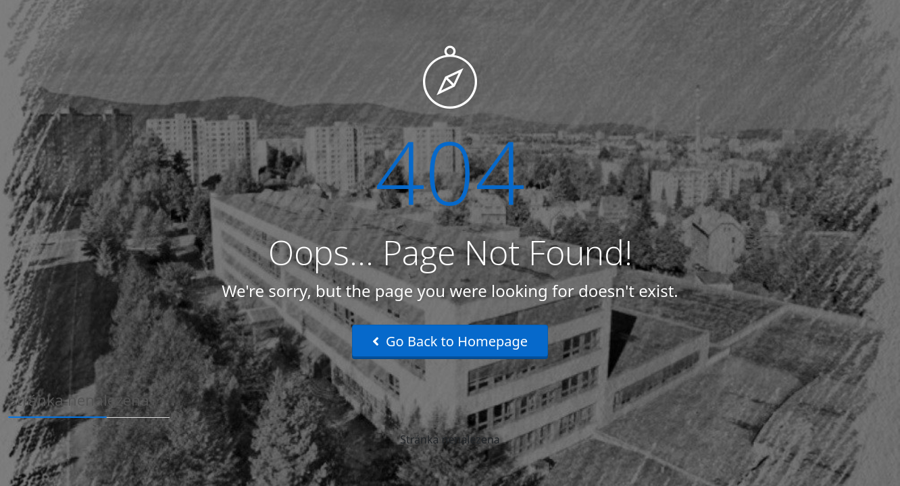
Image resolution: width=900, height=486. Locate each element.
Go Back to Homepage (450, 341)
